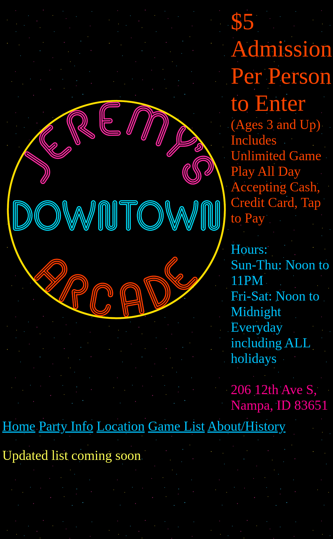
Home (18, 426)
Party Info (66, 426)
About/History (246, 426)
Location (121, 426)
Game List (176, 426)
